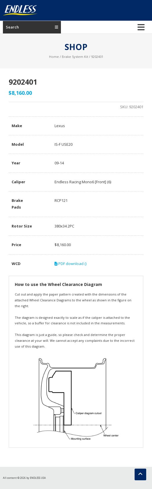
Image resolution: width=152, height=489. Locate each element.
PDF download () (70, 263)
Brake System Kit (75, 56)
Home (54, 56)
